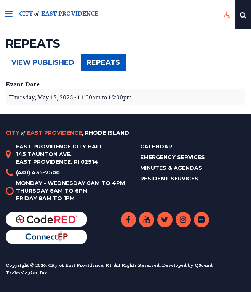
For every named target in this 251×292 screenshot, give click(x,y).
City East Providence (67, 133)
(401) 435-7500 (38, 172)
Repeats (106, 64)
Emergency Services (172, 157)
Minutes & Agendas (171, 167)
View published (42, 62)
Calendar (156, 146)
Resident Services (169, 178)
